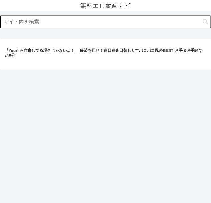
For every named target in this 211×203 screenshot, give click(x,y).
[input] (105, 21)
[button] (205, 21)
